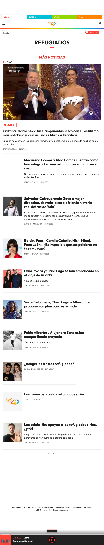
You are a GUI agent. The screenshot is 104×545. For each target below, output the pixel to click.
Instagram (36, 474)
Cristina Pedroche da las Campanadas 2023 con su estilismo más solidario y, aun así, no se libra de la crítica (51, 133)
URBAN (81, 17)
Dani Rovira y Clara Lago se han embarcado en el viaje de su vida (61, 273)
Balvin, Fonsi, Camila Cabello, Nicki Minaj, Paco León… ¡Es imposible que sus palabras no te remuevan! (60, 244)
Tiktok (41, 474)
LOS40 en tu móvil (43, 510)
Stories (68, 474)
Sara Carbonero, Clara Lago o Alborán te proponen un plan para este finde (57, 304)
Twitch (63, 474)
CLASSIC (32, 17)
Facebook (57, 474)
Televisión (9, 125)
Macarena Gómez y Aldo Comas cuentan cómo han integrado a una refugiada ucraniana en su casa (61, 164)
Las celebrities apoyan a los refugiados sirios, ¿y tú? (60, 427)
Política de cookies (63, 507)
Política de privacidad (45, 507)
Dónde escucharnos (60, 510)
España (5, 33)
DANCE (56, 17)
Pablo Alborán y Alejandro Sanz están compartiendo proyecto (54, 335)
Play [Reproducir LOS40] (52, 540)
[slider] (52, 534)
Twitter (52, 474)
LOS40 (6, 17)
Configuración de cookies (82, 507)
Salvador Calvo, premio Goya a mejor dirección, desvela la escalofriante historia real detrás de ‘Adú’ (58, 203)
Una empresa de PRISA (52, 519)
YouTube (46, 474)
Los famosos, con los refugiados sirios (54, 394)
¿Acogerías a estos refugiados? (49, 364)
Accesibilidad (29, 507)
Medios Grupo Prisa (52, 525)
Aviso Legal (16, 507)
